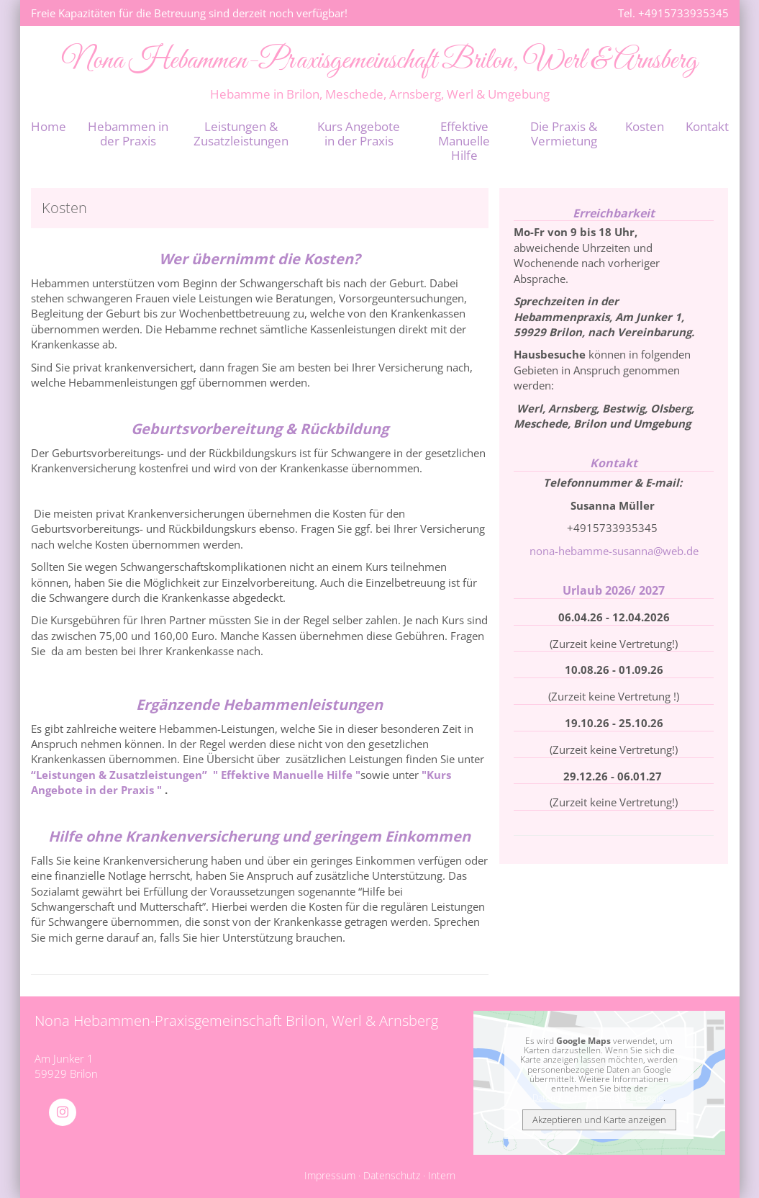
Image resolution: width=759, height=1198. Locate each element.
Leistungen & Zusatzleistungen (241, 133)
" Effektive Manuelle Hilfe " (285, 774)
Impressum (329, 1175)
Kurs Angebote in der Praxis (358, 133)
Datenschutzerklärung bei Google (597, 1097)
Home (48, 126)
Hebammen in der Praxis (128, 133)
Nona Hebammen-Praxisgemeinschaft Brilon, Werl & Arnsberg (379, 61)
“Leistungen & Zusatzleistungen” (120, 774)
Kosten (644, 126)
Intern (441, 1175)
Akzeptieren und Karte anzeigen (599, 1119)
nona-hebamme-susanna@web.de (614, 551)
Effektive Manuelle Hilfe (464, 140)
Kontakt (707, 126)
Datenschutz (391, 1175)
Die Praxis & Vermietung (563, 133)
